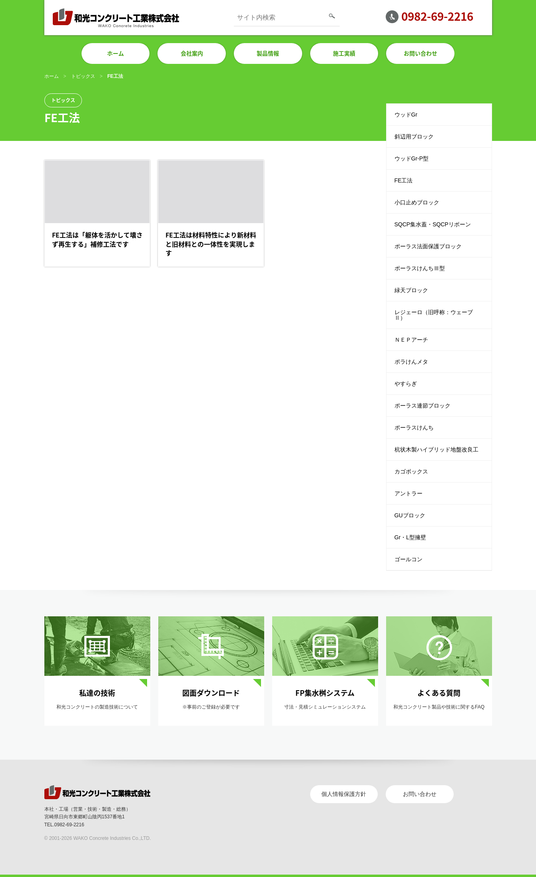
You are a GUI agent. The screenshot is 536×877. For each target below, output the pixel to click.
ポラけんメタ (411, 361)
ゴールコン (408, 559)
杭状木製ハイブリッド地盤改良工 (436, 449)
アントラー (408, 493)
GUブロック (410, 515)
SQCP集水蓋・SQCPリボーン (433, 224)
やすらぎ (406, 383)
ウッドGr (406, 114)
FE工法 (404, 180)
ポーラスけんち (414, 427)
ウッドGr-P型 (412, 158)
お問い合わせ (419, 794)
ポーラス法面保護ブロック (428, 246)
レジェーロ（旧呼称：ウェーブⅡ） (434, 315)
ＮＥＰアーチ (411, 340)
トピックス (83, 76)
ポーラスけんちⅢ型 (420, 268)
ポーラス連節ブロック (422, 405)
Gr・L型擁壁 (410, 537)
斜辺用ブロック (414, 136)
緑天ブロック (411, 290)
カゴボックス (411, 471)
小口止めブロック (417, 202)
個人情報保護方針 (343, 794)
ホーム (51, 76)
